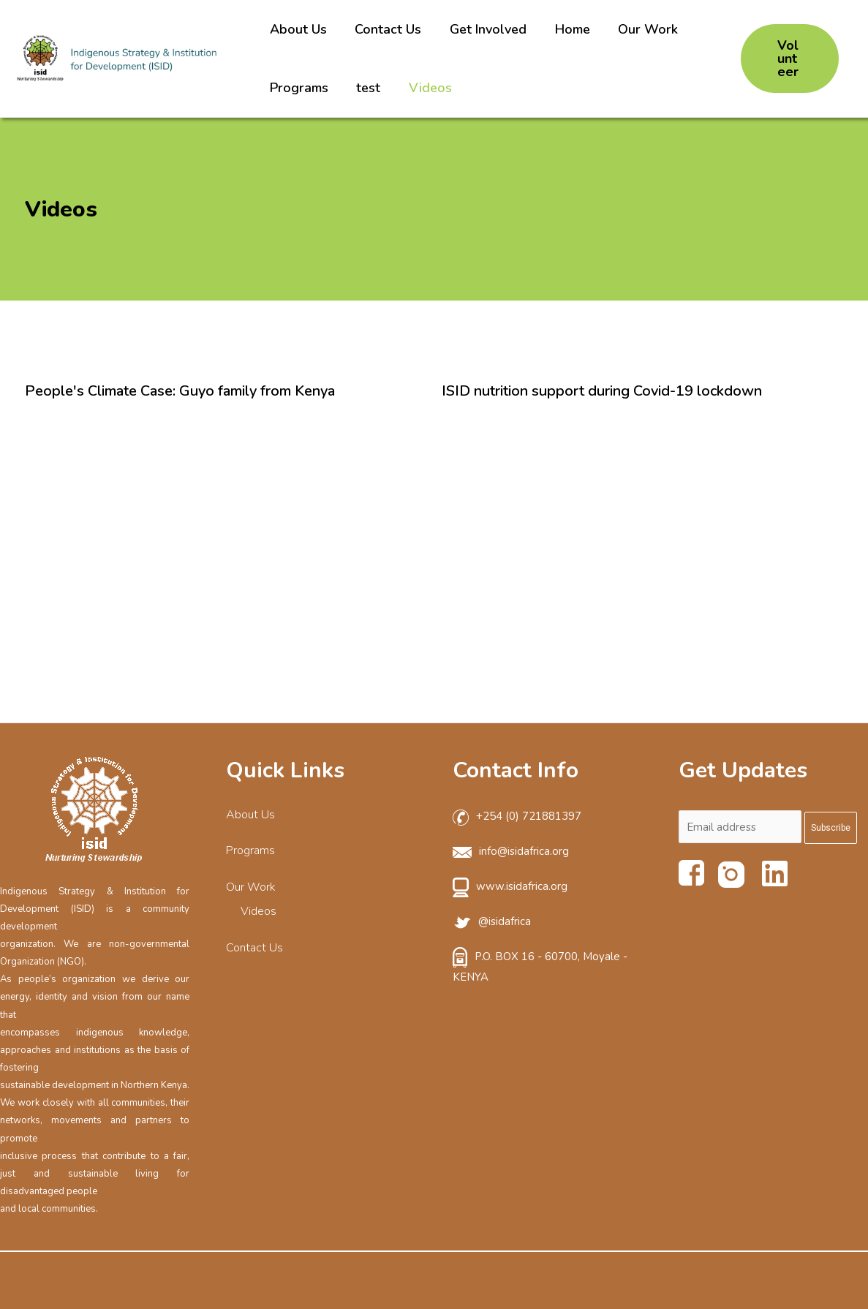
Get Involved (486, 29)
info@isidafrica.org (524, 851)
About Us (300, 29)
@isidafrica (504, 921)
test (369, 88)
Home (568, 29)
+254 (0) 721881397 (528, 816)
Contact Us (388, 29)
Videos (428, 88)
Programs (301, 88)
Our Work (643, 29)
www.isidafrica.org (521, 886)
